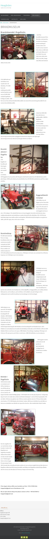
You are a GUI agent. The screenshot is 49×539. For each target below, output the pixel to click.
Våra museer (5, 22)
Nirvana (23, 532)
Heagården (6, 5)
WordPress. (28, 532)
